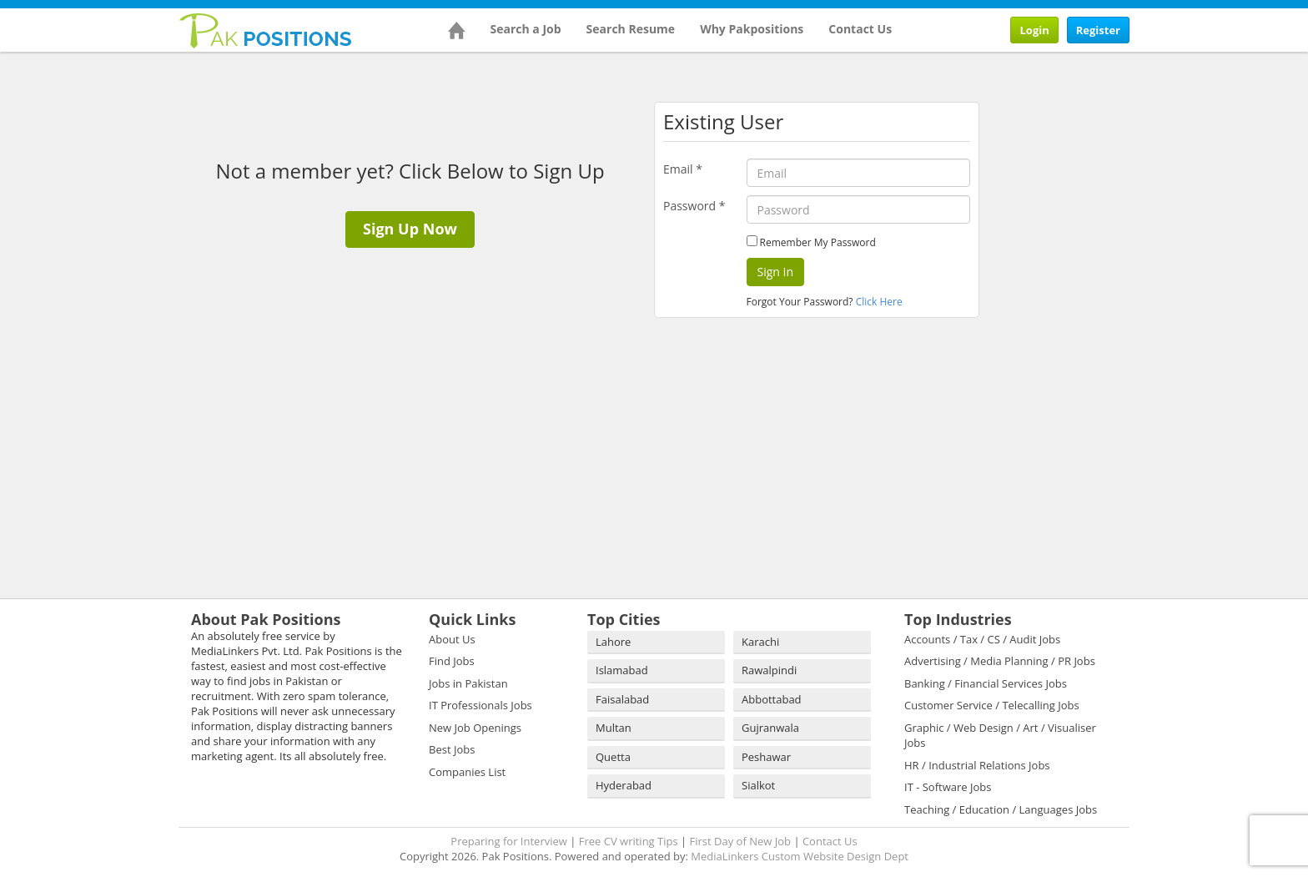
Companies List (467, 771)
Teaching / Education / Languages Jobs (1000, 809)
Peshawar (766, 756)
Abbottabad (772, 699)
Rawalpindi (769, 670)
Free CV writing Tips (628, 841)
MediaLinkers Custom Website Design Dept (799, 856)
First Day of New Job (740, 841)
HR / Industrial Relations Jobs (977, 765)
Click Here (879, 302)
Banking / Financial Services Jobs (985, 683)
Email (682, 169)
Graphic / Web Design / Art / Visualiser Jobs (1000, 735)
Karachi (760, 641)
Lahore (613, 641)
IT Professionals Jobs (480, 705)
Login (1034, 30)
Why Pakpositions (751, 29)
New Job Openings (475, 727)
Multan (613, 727)
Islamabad (622, 670)
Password (694, 206)
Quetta (613, 756)
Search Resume (631, 29)
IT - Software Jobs (947, 786)
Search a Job (525, 29)
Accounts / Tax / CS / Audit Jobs (982, 639)
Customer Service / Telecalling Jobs (991, 705)
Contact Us (860, 29)
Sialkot (758, 785)
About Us (452, 639)
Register (1098, 30)
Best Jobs (452, 749)
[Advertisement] (1096, 164)
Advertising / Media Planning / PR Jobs (999, 660)
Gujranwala (770, 727)
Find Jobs (452, 660)
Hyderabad (623, 785)
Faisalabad (622, 699)
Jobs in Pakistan (468, 683)
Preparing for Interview (508, 841)
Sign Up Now (410, 229)
